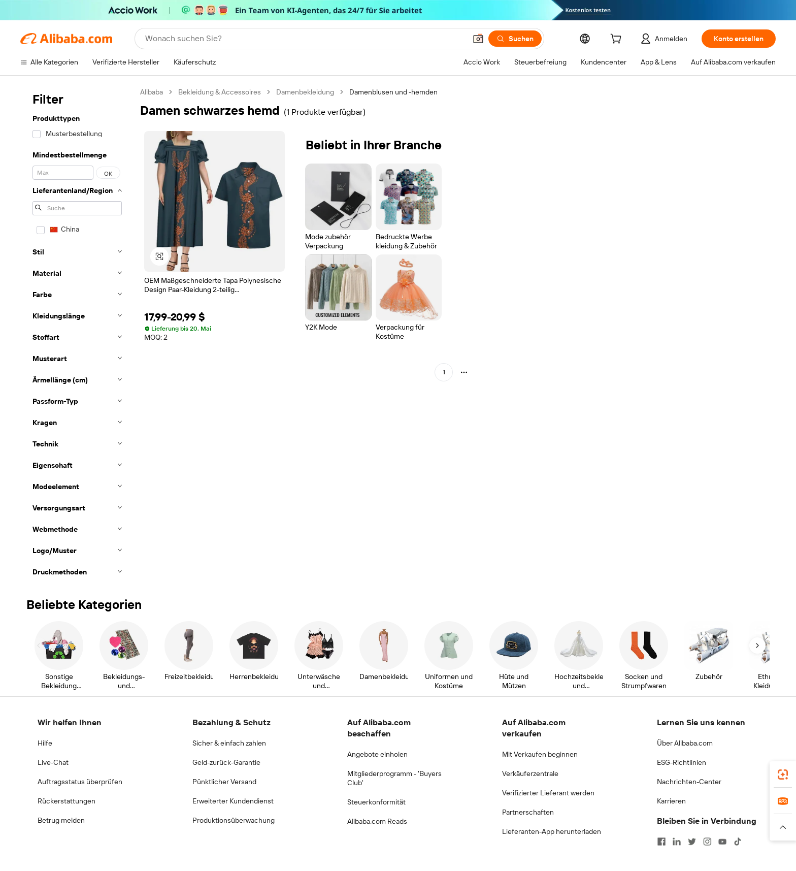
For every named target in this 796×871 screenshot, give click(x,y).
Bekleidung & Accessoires (219, 92)
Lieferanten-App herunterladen (551, 831)
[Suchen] (515, 38)
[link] (783, 774)
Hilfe (45, 743)
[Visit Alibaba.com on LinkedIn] (676, 841)
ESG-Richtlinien (681, 762)
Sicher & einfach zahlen (229, 743)
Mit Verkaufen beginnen (540, 754)
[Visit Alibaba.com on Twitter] (691, 841)
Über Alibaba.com (685, 743)
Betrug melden (61, 820)
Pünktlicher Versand (224, 782)
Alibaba (151, 92)
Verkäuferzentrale (530, 773)
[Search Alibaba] (304, 38)
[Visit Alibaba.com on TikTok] (737, 841)
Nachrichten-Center (689, 782)
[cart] (617, 40)
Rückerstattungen (66, 801)
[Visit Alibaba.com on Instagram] (707, 841)
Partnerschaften (528, 812)
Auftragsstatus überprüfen (80, 782)
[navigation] (77, 335)
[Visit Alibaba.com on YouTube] (722, 841)
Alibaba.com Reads (377, 821)
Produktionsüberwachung (233, 820)
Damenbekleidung (305, 92)
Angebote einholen (377, 754)
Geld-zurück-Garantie (226, 762)
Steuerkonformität (376, 802)
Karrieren (671, 801)
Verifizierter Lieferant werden (548, 793)
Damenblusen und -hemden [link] (393, 92)
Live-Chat (53, 762)
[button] (478, 39)
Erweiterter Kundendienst (233, 801)
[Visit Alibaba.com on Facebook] (661, 841)
